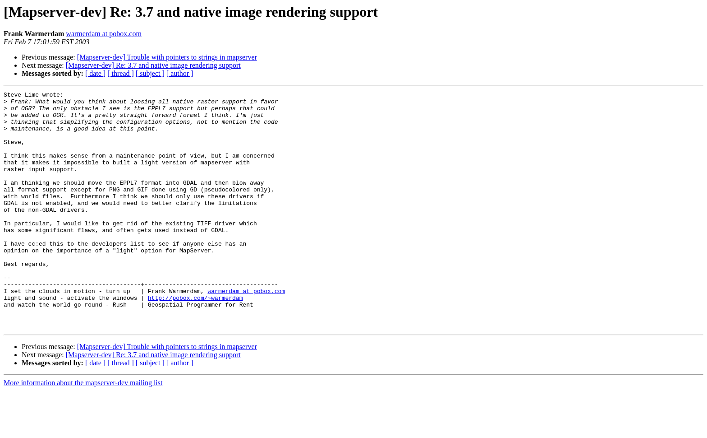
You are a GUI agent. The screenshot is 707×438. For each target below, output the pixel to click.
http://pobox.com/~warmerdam (195, 339)
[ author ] (179, 73)
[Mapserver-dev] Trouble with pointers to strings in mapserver (167, 57)
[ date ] (95, 73)
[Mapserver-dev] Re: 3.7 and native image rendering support (153, 65)
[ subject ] (150, 73)
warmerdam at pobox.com (104, 33)
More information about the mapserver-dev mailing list (83, 430)
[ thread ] (120, 73)
